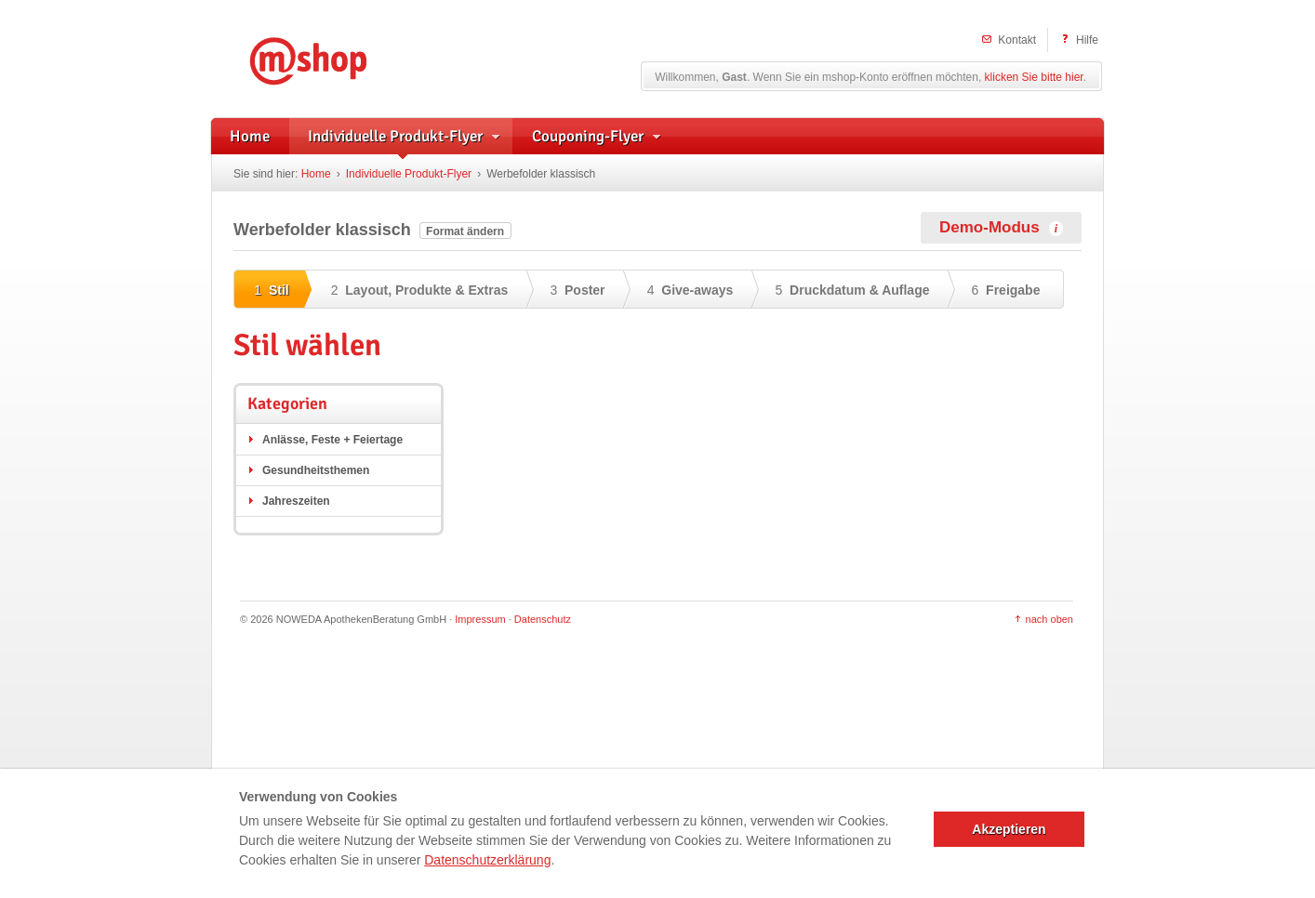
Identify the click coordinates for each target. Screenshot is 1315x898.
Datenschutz (542, 619)
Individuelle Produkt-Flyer (409, 173)
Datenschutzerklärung (487, 859)
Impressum (480, 619)
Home (316, 173)
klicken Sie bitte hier (1034, 77)
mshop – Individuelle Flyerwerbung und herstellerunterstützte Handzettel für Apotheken (335, 58)
